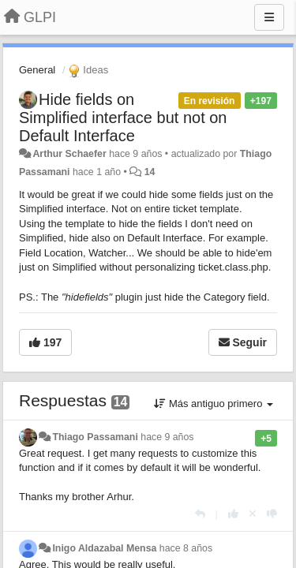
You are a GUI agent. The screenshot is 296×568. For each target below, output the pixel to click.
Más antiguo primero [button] (213, 403)
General (37, 70)
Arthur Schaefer (69, 153)
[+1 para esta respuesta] (233, 514)
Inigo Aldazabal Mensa (104, 548)
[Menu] (269, 17)
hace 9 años (167, 437)
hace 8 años (185, 548)
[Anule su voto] (253, 514)
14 (149, 172)
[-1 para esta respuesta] (272, 514)
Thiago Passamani (94, 437)
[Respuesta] (200, 514)
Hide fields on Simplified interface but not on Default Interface (123, 117)
